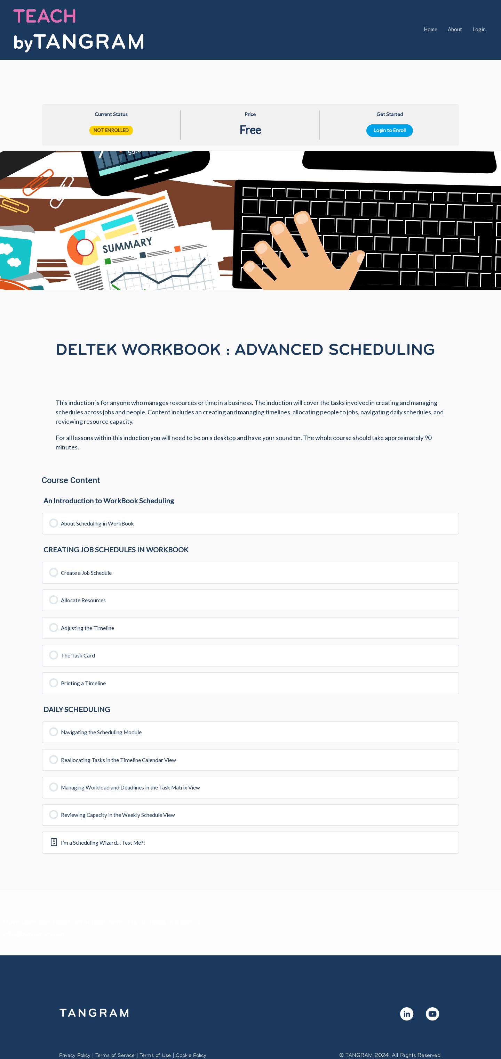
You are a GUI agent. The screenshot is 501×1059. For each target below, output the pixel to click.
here (115, 902)
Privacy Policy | (77, 1035)
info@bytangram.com (34, 914)
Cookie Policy (198, 1035)
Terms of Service (117, 1035)
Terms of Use (159, 1035)
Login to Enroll (390, 102)
